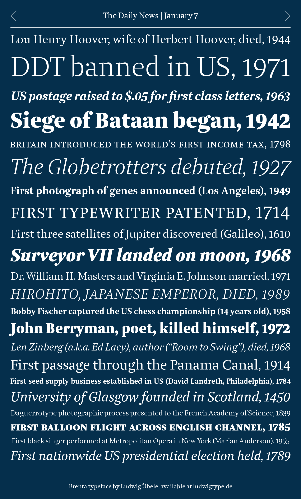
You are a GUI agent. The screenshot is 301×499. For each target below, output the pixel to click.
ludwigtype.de (212, 486)
